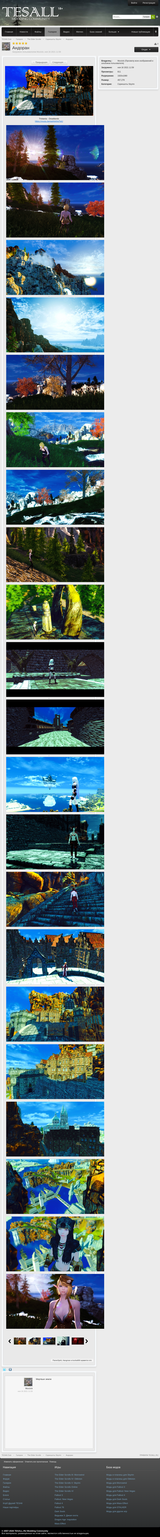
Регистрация (149, 3)
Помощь (52, 1462)
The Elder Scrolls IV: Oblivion (68, 1479)
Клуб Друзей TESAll (12, 1503)
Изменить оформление (13, 1462)
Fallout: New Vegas (64, 1499)
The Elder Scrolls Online (66, 1487)
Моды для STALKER (116, 1507)
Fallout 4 (59, 1503)
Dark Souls (60, 1511)
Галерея (52, 32)
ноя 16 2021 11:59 (25, 1391)
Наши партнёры (11, 1507)
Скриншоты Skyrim (126, 84)
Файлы (38, 32)
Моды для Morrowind (116, 1483)
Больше (114, 32)
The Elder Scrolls (34, 1455)
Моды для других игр (116, 1511)
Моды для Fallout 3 (115, 1487)
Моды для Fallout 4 (115, 1495)
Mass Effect (60, 1523)
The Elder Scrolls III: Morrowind (69, 1475)
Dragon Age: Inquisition (66, 1519)
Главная (9, 32)
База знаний (96, 32)
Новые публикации (140, 32)
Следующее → (59, 62)
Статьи (6, 1499)
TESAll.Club (6, 1455)
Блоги (6, 1495)
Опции (146, 49)
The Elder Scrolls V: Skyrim (67, 1483)
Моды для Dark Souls (116, 1499)
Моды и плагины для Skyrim (120, 1475)
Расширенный (157, 16)
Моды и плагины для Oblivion (120, 1479)
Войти (134, 3)
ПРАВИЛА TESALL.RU (149, 1455)
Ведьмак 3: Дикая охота (66, 1515)
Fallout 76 (59, 1507)
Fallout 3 (59, 1495)
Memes (79, 32)
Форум (6, 1479)
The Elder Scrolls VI (64, 1491)
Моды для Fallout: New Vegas (120, 1491)
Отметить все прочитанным (36, 1462)
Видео (66, 32)
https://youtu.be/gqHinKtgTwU (49, 121)
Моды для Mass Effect (117, 1503)
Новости (24, 32)
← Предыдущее (40, 62)
